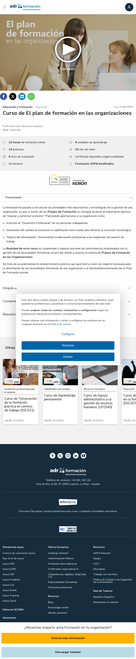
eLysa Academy (11, 579)
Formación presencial (60, 587)
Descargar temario (68, 652)
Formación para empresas (62, 563)
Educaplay (99, 569)
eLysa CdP (8, 574)
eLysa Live (8, 585)
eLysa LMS (9, 563)
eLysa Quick (9, 600)
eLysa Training (11, 595)
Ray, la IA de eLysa (13, 558)
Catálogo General (58, 553)
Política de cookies (60, 324)
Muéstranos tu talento (105, 602)
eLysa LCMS (9, 569)
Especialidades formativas (62, 582)
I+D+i (96, 563)
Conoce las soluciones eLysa (19, 553)
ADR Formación (102, 553)
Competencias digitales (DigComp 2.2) (67, 575)
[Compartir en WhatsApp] (31, 96)
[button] (68, 52)
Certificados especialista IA (63, 569)
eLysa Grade (10, 590)
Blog (50, 602)
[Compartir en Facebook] (3, 96)
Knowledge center (58, 607)
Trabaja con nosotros (105, 574)
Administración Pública (60, 558)
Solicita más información (68, 638)
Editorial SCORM (13, 609)
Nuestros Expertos (103, 597)
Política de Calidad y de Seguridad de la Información (112, 581)
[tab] (68, 288)
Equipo (97, 558)
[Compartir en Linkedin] (22, 96)
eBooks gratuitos (57, 612)
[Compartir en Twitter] (12, 96)
